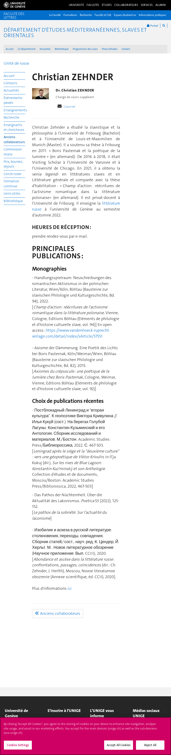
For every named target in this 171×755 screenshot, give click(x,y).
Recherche (86, 15)
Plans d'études (110, 49)
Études (107, 5)
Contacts (10, 83)
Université (76, 5)
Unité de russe (16, 63)
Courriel (69, 107)
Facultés (93, 5)
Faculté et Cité (103, 15)
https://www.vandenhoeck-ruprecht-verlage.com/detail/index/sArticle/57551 (71, 333)
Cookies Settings (18, 748)
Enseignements (14, 110)
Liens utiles (12, 193)
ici (70, 588)
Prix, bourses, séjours (13, 164)
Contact (126, 49)
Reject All (150, 748)
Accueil (10, 49)
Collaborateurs (126, 5)
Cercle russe (12, 174)
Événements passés (13, 100)
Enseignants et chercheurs (14, 127)
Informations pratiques (152, 15)
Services (147, 5)
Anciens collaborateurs (14, 139)
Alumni (161, 5)
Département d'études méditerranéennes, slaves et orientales (75, 32)
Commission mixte (13, 151)
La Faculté (55, 15)
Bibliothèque (62, 49)
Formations (70, 15)
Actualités (45, 49)
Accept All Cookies (119, 748)
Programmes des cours (85, 49)
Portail (152, 26)
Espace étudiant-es (125, 15)
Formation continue (11, 183)
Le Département (26, 49)
